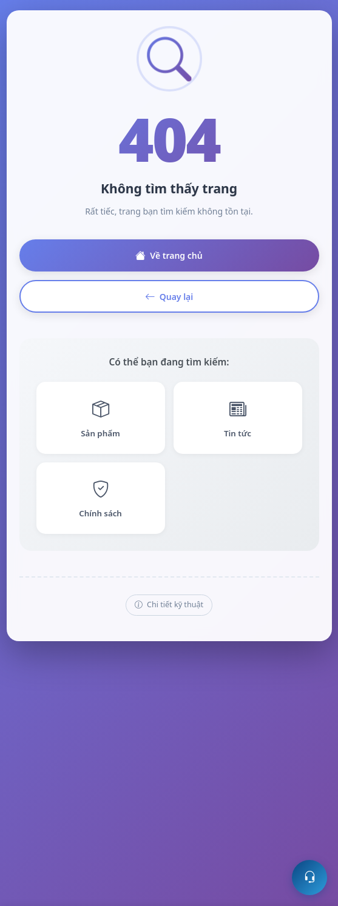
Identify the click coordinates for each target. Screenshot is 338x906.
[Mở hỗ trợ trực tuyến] (309, 877)
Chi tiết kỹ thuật (169, 605)
